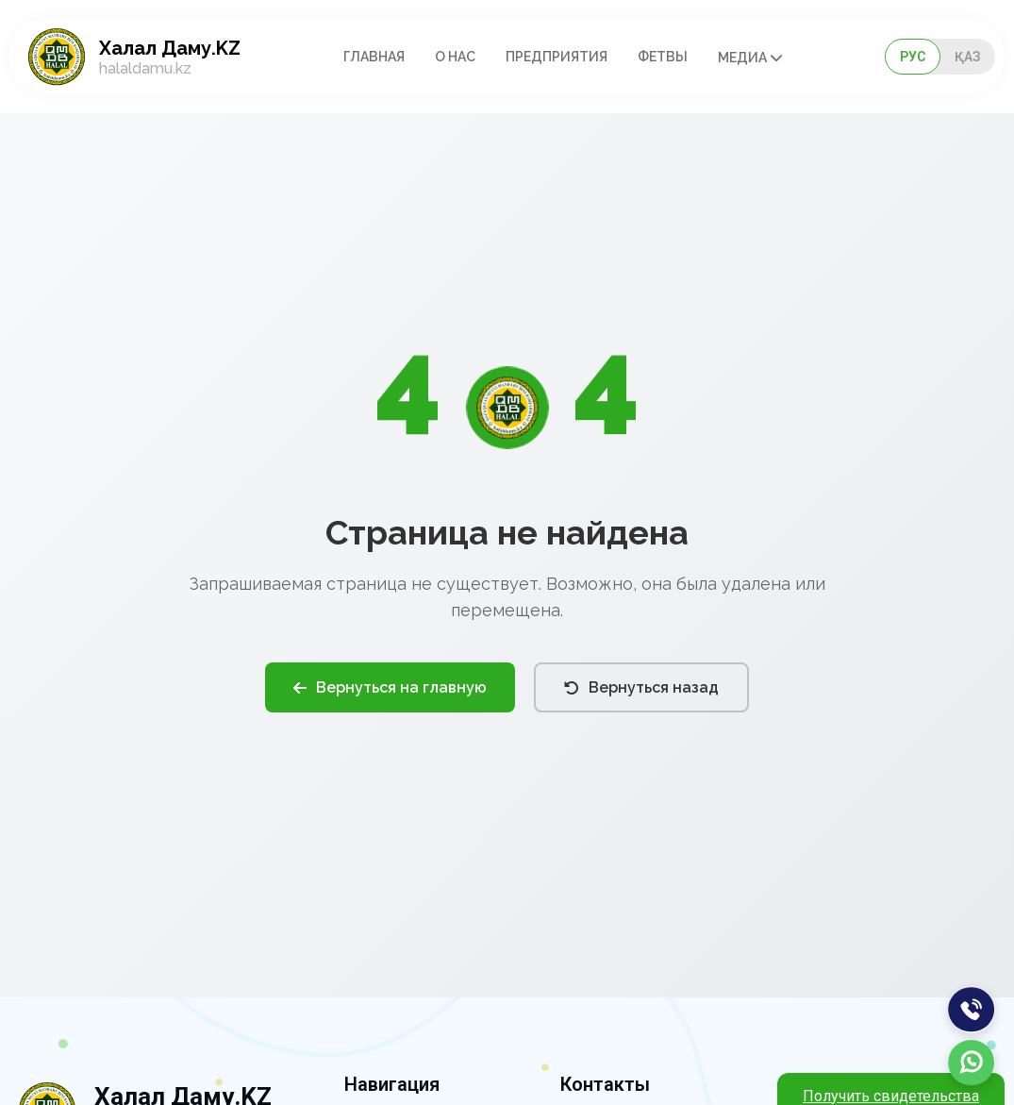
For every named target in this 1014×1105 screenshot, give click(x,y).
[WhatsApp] (971, 1062)
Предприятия (556, 56)
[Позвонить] (971, 1009)
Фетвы (663, 56)
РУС (912, 56)
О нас (455, 56)
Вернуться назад (641, 687)
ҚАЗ (968, 56)
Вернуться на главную (390, 687)
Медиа (750, 57)
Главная (374, 56)
